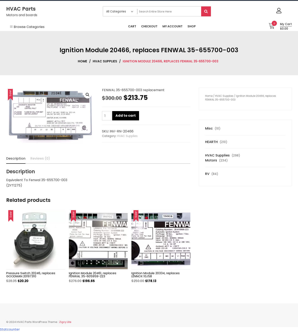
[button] (87, 94)
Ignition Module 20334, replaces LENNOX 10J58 (155, 274)
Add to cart (125, 115)
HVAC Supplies (105, 61)
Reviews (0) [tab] (40, 158)
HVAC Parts (21, 8)
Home (82, 61)
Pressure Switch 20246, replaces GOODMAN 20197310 (30, 274)
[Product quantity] (106, 115)
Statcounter (10, 329)
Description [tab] (15, 158)
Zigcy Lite (65, 322)
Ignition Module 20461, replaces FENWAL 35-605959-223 (92, 274)
